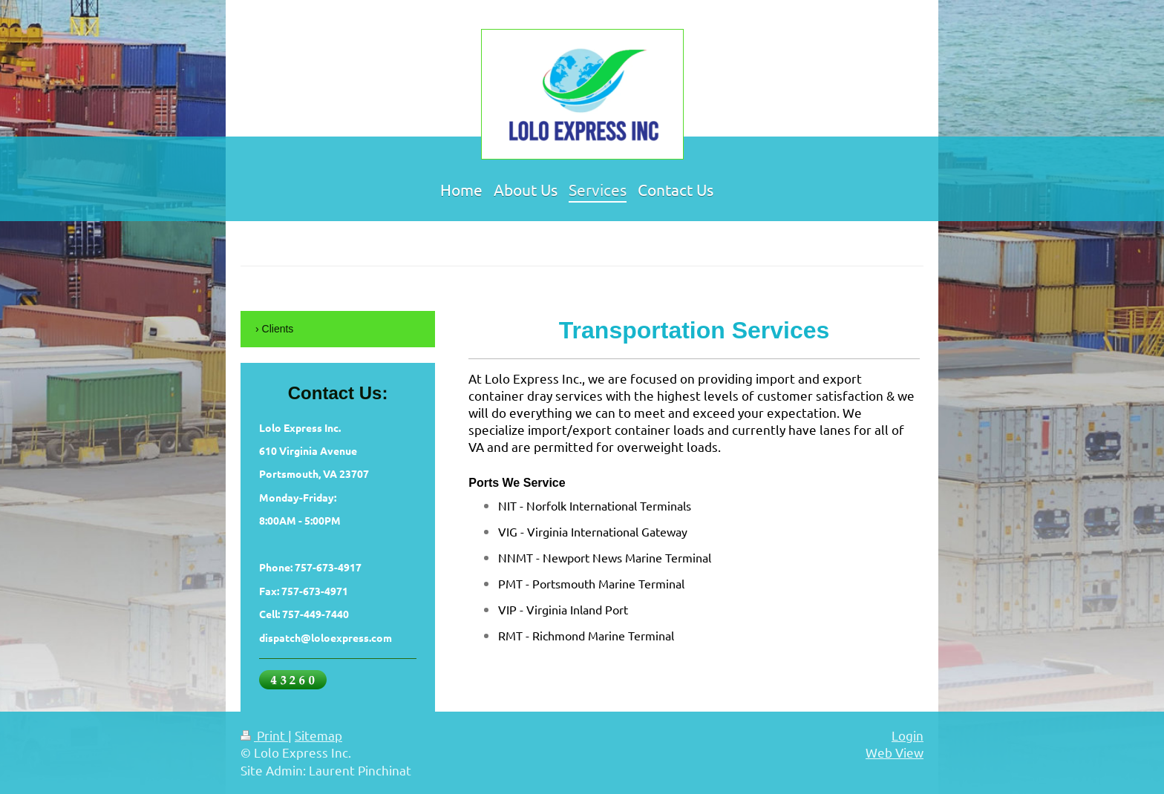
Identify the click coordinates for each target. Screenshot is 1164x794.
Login (907, 735)
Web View (894, 752)
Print (264, 735)
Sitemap (318, 735)
